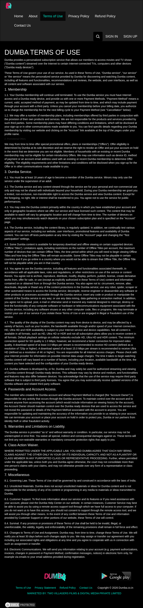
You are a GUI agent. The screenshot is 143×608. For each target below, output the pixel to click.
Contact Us (22, 25)
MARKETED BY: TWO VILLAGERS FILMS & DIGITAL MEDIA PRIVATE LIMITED (74, 593)
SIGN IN (111, 36)
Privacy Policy (78, 16)
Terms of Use (53, 16)
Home (18, 16)
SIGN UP (130, 36)
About (33, 16)
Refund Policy (105, 16)
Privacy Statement (45, 587)
